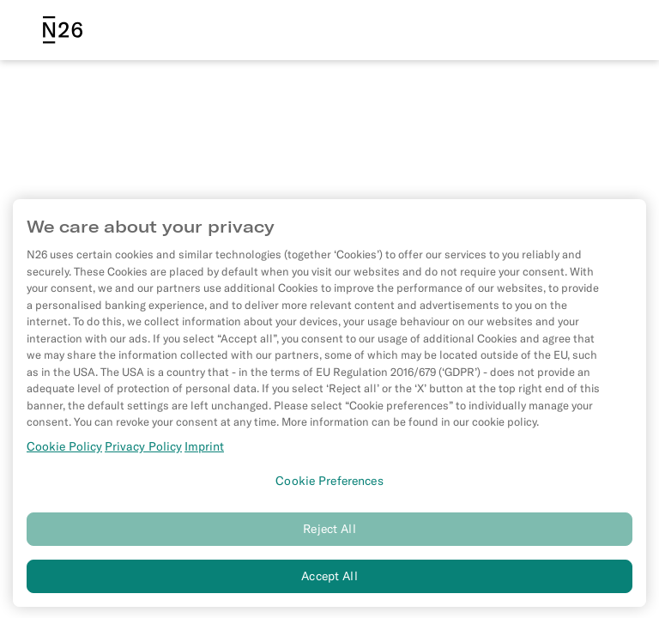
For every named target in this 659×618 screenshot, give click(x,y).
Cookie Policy (64, 450)
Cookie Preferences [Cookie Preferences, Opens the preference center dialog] (329, 486)
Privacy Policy (143, 450)
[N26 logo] (62, 30)
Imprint (204, 450)
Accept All (329, 580)
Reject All (329, 534)
